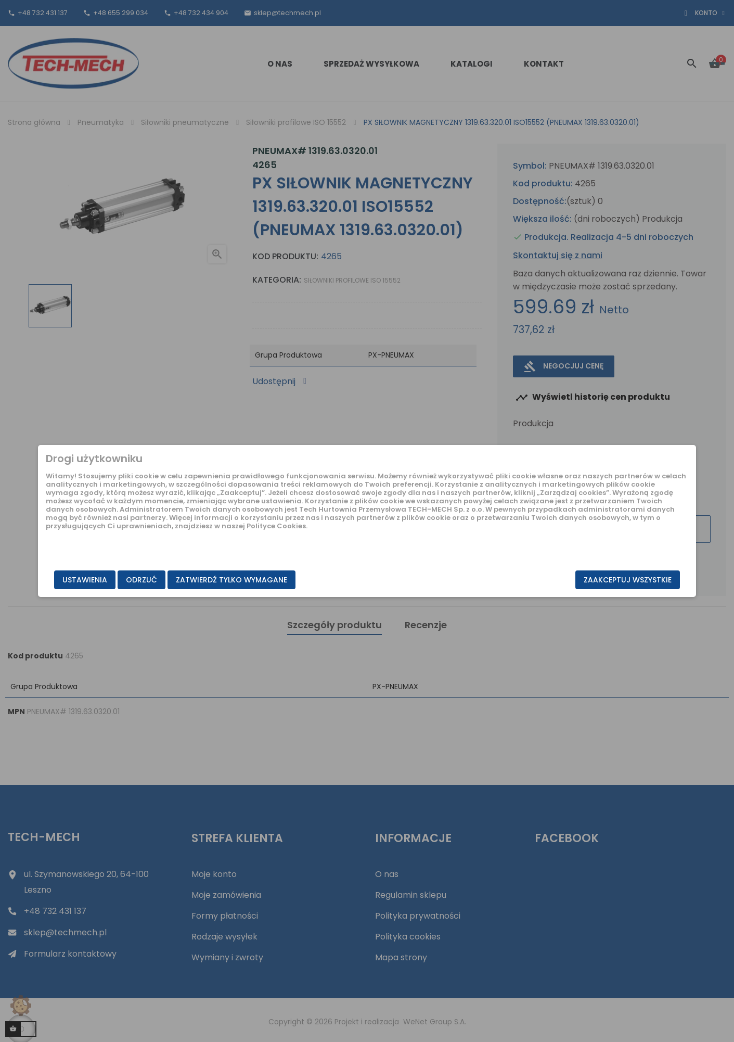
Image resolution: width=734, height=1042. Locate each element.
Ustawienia (160, 580)
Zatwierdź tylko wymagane (307, 580)
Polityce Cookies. (281, 543)
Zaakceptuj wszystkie (553, 580)
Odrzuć (217, 580)
